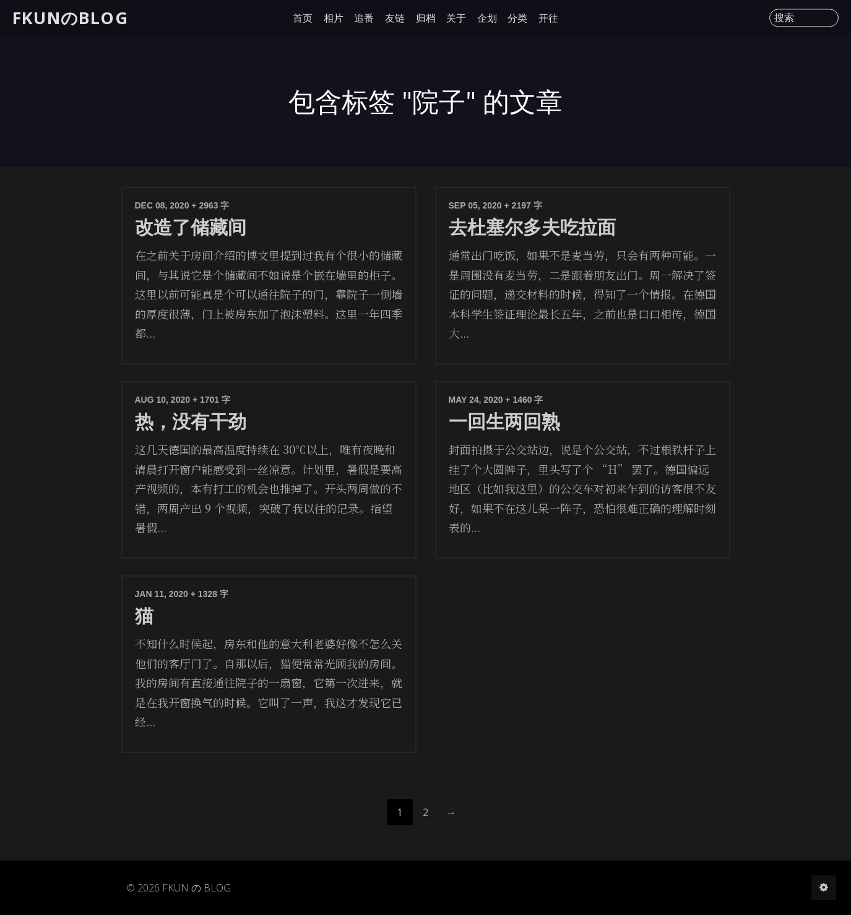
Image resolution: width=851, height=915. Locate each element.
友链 (395, 18)
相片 (333, 18)
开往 (548, 18)
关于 (456, 18)
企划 (487, 18)
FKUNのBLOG (70, 17)
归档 (426, 18)
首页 (303, 18)
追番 (364, 18)
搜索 (784, 18)
